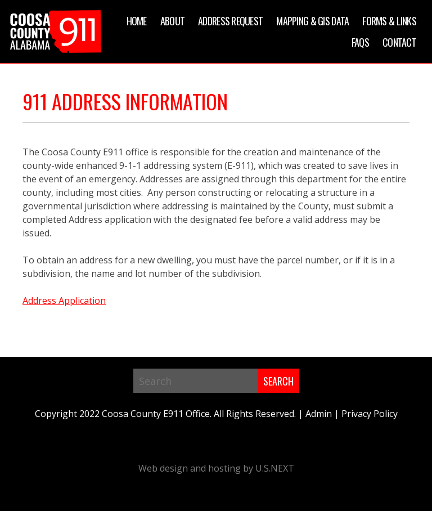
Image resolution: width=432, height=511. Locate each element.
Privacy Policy (369, 413)
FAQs (360, 42)
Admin (318, 413)
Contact (399, 42)
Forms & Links (389, 21)
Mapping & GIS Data (312, 21)
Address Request (230, 21)
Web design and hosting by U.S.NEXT (216, 468)
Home (137, 21)
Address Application (64, 300)
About (172, 21)
